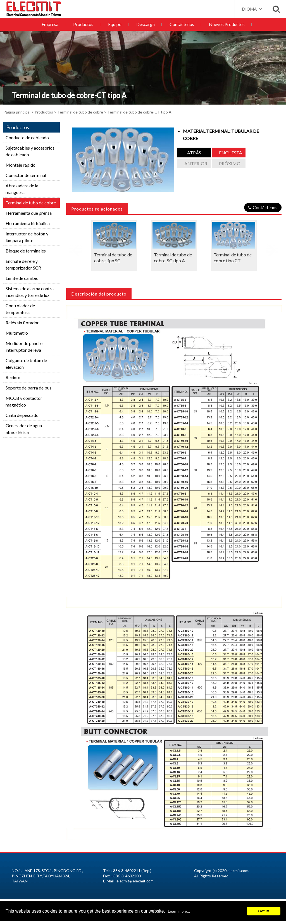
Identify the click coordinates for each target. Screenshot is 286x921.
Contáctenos (180, 24)
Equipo (115, 24)
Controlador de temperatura (20, 309)
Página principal (16, 112)
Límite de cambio (22, 278)
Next (272, 248)
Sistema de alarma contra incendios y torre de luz (30, 292)
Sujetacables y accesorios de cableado (30, 151)
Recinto (13, 377)
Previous (75, 248)
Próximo (229, 163)
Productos (84, 24)
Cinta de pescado (22, 415)
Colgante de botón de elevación (26, 364)
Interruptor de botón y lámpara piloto (27, 237)
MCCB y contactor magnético (24, 401)
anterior (195, 163)
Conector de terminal (26, 175)
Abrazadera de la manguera (22, 189)
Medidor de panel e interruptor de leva (24, 347)
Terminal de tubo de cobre (80, 112)
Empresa (52, 24)
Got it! (263, 911)
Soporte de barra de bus (28, 387)
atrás (194, 152)
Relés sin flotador (22, 322)
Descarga (145, 24)
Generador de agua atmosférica (24, 429)
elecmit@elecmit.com (135, 881)
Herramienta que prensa (29, 213)
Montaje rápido (20, 164)
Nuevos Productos (224, 24)
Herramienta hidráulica (28, 223)
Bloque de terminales (26, 250)
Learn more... (179, 911)
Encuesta (230, 152)
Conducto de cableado (27, 137)
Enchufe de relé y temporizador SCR (23, 264)
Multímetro (17, 333)
